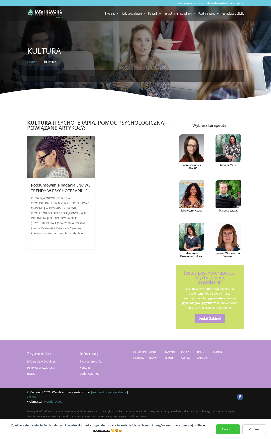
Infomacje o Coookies (41, 361)
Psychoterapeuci (206, 14)
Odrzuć (254, 429)
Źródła (31, 397)
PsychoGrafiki (171, 14)
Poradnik (152, 14)
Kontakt (85, 367)
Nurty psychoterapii (132, 14)
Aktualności (186, 14)
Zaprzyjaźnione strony (190, 3)
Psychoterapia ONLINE (233, 14)
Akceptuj (228, 429)
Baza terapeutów (91, 361)
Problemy (110, 14)
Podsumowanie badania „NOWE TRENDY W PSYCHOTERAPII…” (60, 187)
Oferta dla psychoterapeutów (223, 3)
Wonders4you (53, 401)
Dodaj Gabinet (210, 318)
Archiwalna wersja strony (109, 392)
